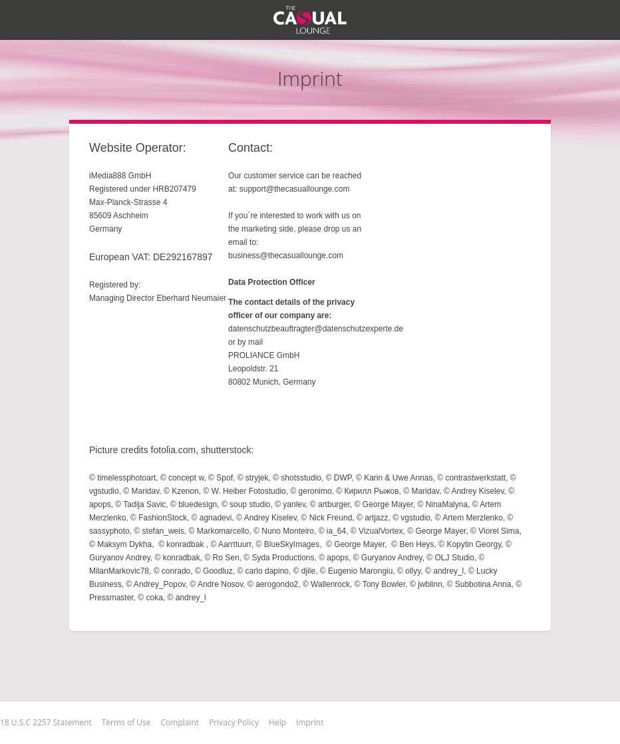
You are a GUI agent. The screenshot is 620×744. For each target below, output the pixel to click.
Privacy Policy (234, 722)
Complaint (180, 722)
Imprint (309, 722)
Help (277, 722)
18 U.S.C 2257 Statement (46, 722)
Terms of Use (126, 722)
